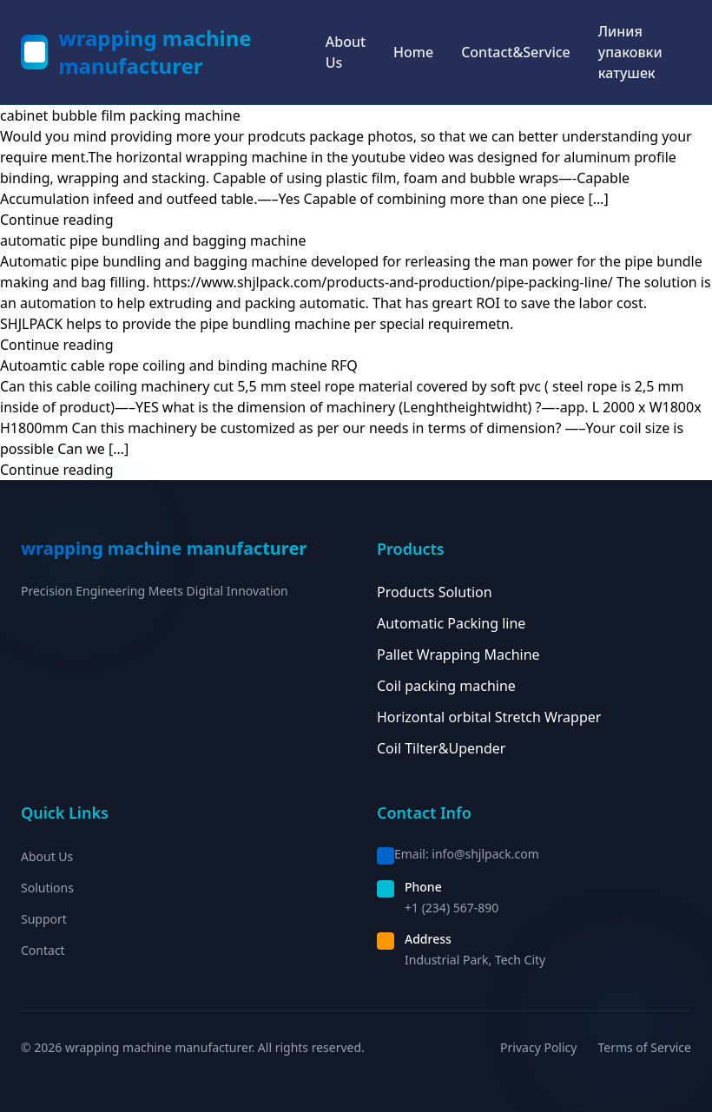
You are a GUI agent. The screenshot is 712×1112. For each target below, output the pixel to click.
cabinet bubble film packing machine (120, 115)
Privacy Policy (538, 1047)
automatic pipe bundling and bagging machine (153, 240)
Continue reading (57, 219)
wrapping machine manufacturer (155, 52)
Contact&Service (515, 52)
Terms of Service (644, 1047)
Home (413, 52)
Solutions (47, 887)
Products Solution (434, 592)
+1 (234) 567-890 (451, 907)
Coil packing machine (446, 685)
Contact (43, 950)
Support (44, 919)
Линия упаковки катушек (630, 52)
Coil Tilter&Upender (441, 748)
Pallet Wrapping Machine (458, 654)
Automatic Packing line (451, 623)
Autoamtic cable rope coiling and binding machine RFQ (179, 365)
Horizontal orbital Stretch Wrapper (489, 717)
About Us (346, 52)
